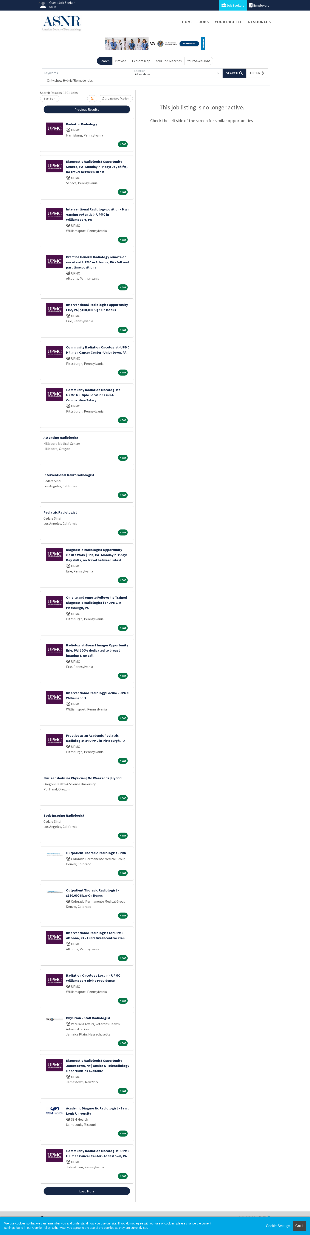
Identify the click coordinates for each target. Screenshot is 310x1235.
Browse (120, 61)
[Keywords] (87, 73)
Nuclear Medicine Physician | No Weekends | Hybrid (82, 778)
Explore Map (141, 61)
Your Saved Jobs (198, 61)
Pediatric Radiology (81, 124)
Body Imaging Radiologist (63, 815)
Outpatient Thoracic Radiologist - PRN (96, 853)
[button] (257, 73)
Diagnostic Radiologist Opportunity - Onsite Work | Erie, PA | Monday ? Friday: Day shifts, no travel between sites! (96, 555)
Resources (259, 21)
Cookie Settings (278, 1226)
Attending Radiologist (60, 437)
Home (187, 21)
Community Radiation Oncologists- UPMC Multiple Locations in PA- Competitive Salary (94, 395)
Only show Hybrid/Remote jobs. (70, 80)
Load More (87, 1191)
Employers (259, 5)
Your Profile (228, 21)
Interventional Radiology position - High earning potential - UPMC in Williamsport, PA (97, 214)
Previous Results (86, 109)
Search (105, 61)
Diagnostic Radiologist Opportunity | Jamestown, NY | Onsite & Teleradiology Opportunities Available (97, 1065)
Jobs (204, 21)
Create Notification (115, 98)
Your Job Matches (169, 61)
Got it (299, 1226)
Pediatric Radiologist (60, 512)
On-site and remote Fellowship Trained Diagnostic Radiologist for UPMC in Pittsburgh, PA (96, 602)
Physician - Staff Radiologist (88, 1018)
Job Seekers (233, 5)
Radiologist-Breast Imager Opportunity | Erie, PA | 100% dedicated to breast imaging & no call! (98, 650)
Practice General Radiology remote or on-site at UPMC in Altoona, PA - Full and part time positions (97, 262)
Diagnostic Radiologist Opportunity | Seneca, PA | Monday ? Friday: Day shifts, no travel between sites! (97, 166)
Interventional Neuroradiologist (68, 475)
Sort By (48, 98)
